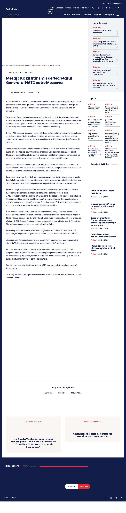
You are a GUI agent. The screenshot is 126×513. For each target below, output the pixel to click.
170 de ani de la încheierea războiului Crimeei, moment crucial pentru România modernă (112, 153)
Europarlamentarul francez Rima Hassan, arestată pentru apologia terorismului (103, 58)
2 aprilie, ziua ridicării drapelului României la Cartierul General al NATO (95, 152)
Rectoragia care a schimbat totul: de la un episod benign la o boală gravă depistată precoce (112, 137)
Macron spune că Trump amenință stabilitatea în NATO (104, 44)
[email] (71, 486)
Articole (13, 72)
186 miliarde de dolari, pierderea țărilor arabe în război (104, 85)
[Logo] (20, 465)
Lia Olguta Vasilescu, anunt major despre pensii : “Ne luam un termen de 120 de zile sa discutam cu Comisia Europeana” (33, 443)
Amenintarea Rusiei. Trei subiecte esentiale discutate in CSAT (92, 435)
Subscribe (84, 486)
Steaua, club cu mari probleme (102, 31)
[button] (98, 8)
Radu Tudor (19, 92)
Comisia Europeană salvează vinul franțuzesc (102, 72)
